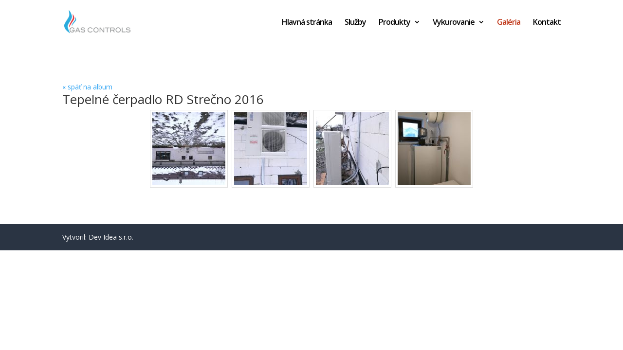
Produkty (394, 22)
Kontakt (547, 22)
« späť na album (87, 86)
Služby (355, 22)
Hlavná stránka (307, 22)
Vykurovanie (454, 22)
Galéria (508, 22)
